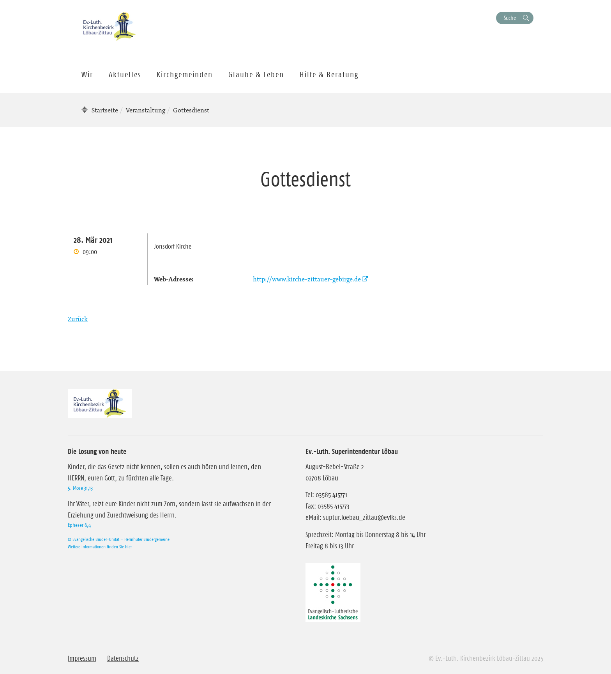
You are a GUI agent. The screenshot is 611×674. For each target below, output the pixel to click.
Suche (510, 17)
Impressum (82, 658)
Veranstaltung (145, 110)
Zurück (78, 319)
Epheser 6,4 (79, 524)
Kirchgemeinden (185, 74)
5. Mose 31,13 (80, 487)
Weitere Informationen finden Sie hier (100, 547)
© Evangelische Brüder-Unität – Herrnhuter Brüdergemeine (119, 539)
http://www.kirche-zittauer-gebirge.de (307, 279)
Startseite (105, 110)
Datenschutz (123, 658)
